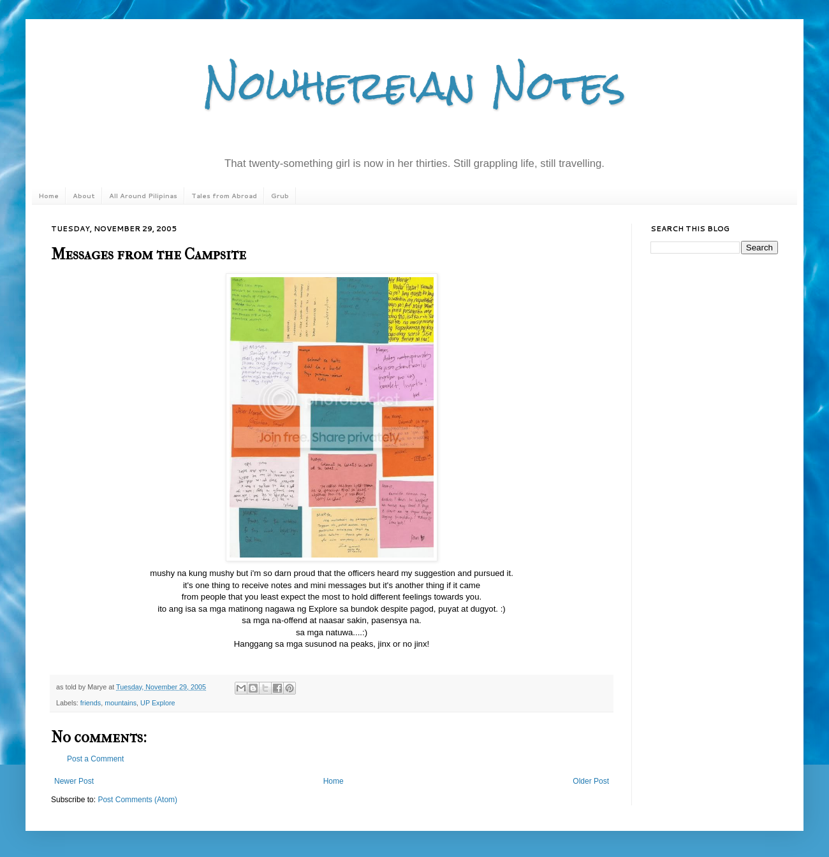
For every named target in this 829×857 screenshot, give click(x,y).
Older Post (591, 781)
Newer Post (74, 781)
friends (90, 703)
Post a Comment (95, 758)
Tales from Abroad (224, 195)
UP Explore (157, 703)
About (84, 195)
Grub (280, 195)
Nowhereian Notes (414, 85)
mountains (120, 703)
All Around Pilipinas (143, 195)
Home (48, 195)
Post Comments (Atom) (137, 799)
